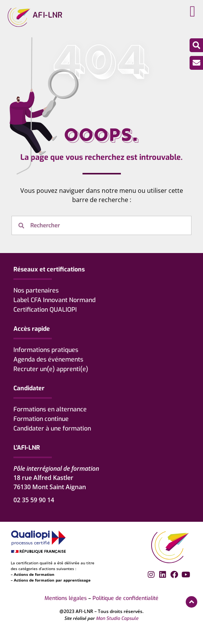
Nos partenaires (36, 290)
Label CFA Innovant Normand (54, 300)
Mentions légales (66, 598)
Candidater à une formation (52, 428)
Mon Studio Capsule (117, 618)
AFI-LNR (48, 15)
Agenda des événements (48, 359)
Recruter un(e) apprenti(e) (50, 369)
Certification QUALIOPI (45, 310)
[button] (192, 11)
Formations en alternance (50, 409)
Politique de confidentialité (125, 598)
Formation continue (41, 419)
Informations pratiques (45, 350)
